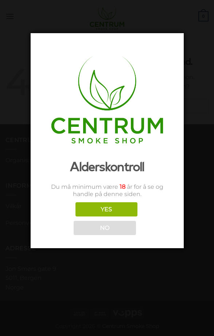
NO (105, 227)
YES (106, 209)
